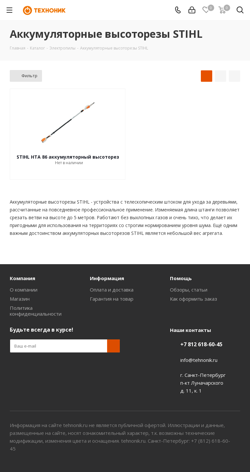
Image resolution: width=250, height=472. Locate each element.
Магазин (20, 298)
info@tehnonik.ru (198, 360)
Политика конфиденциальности (36, 311)
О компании (23, 289)
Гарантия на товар (111, 298)
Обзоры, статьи (188, 289)
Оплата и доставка (111, 289)
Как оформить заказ (193, 298)
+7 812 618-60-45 (201, 344)
